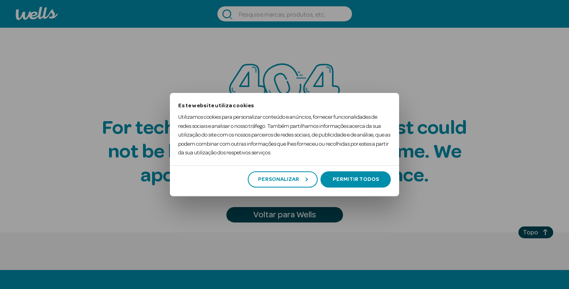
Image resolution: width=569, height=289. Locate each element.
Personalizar (283, 179)
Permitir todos (356, 179)
